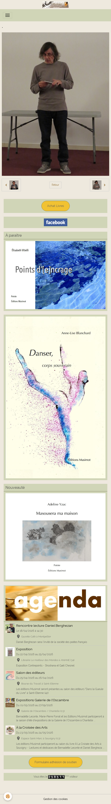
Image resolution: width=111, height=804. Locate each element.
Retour (55, 184)
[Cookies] (8, 796)
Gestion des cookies (55, 799)
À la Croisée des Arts (32, 727)
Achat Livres (55, 206)
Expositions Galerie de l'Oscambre (42, 700)
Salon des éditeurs (30, 673)
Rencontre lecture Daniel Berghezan (44, 625)
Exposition (24, 649)
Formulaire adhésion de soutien (55, 762)
